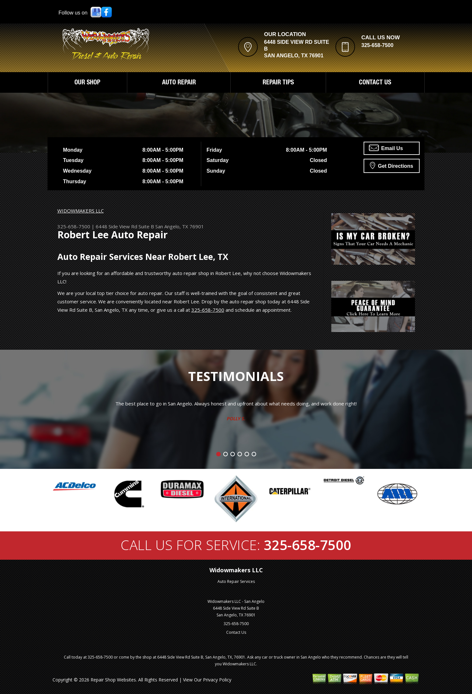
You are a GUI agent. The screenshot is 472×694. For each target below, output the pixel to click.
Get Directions (391, 165)
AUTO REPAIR (179, 83)
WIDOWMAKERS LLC (80, 210)
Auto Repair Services (236, 581)
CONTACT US (375, 83)
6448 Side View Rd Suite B (125, 226)
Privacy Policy (217, 680)
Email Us (386, 148)
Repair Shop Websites (113, 680)
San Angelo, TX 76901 (179, 226)
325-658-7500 (377, 45)
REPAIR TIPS (278, 83)
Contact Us (236, 632)
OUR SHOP (87, 83)
